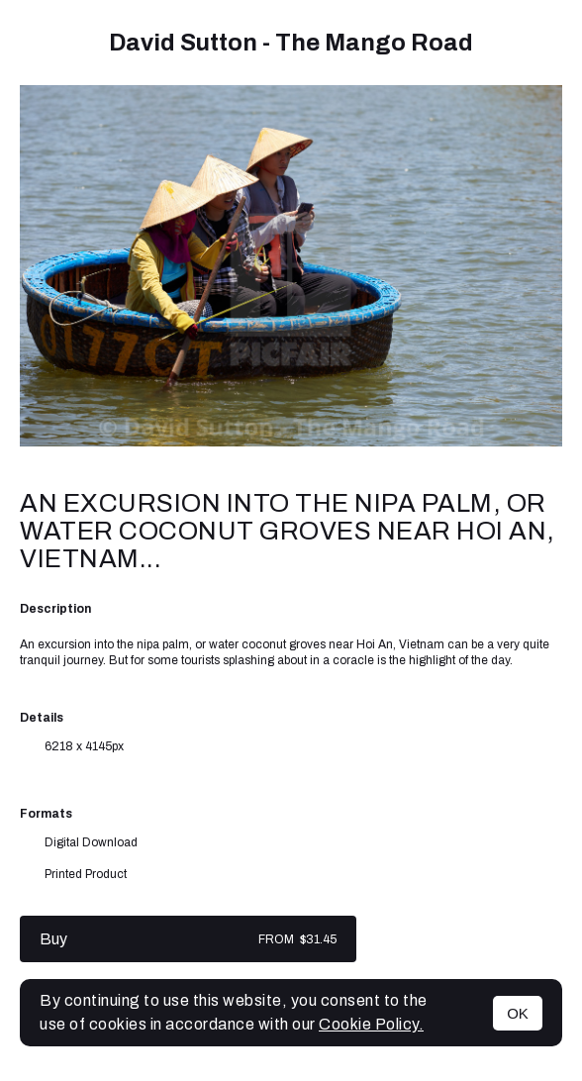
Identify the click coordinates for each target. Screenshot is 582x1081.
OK (518, 1013)
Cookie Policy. (371, 1024)
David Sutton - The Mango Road (291, 42)
